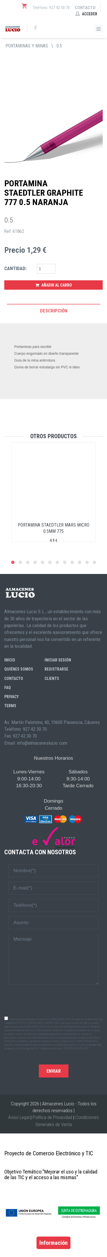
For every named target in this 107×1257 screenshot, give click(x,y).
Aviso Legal (18, 1117)
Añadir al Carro (53, 285)
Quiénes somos (18, 669)
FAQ (7, 687)
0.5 (59, 46)
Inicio (9, 660)
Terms (10, 705)
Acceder (86, 14)
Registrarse (56, 669)
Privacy (11, 696)
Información (53, 1242)
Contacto (85, 7)
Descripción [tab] (53, 311)
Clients (52, 678)
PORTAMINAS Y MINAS (26, 46)
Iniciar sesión (58, 660)
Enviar (54, 1071)
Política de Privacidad (52, 1117)
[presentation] (53, 1000)
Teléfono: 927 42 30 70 (51, 7)
